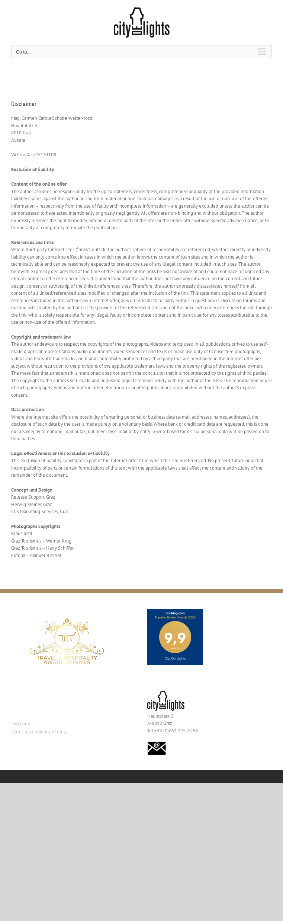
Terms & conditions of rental (40, 732)
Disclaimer (22, 723)
